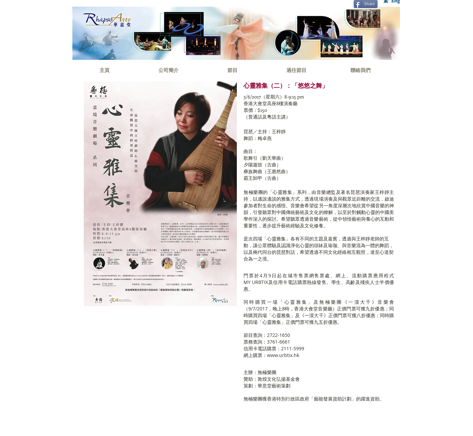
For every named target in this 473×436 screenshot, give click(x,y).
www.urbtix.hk (283, 355)
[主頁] (104, 70)
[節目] (232, 70)
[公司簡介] (168, 70)
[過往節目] (296, 70)
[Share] (366, 4)
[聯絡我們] (360, 70)
